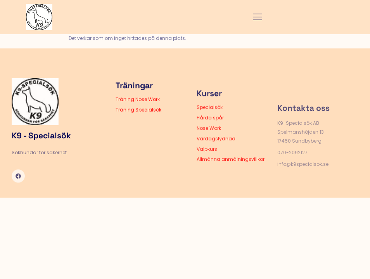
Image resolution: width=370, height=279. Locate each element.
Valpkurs (207, 158)
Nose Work (209, 137)
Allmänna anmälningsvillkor (231, 168)
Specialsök (210, 116)
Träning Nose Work (138, 104)
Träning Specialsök (138, 114)
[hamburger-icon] (257, 17)
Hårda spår (210, 126)
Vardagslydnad (216, 147)
